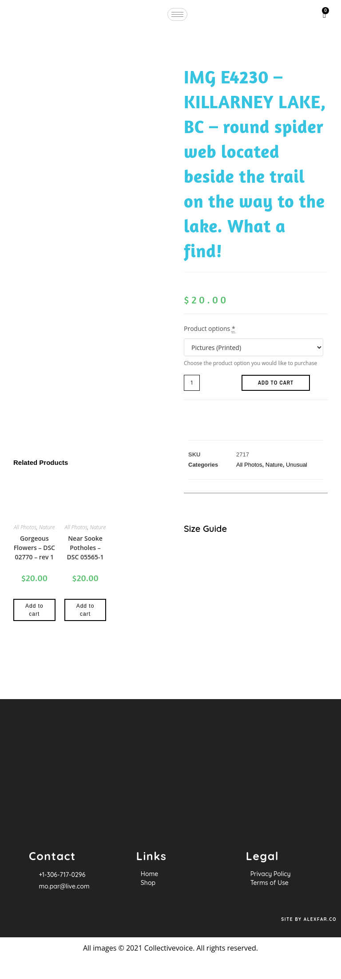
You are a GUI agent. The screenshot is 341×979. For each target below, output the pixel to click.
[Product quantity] (192, 383)
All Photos (25, 527)
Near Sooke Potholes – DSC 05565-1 (85, 547)
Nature (47, 527)
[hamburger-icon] (177, 14)
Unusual (296, 464)
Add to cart (275, 382)
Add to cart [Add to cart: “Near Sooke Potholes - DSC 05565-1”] (85, 610)
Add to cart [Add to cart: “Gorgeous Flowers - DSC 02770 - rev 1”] (34, 610)
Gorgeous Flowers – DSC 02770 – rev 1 (34, 547)
